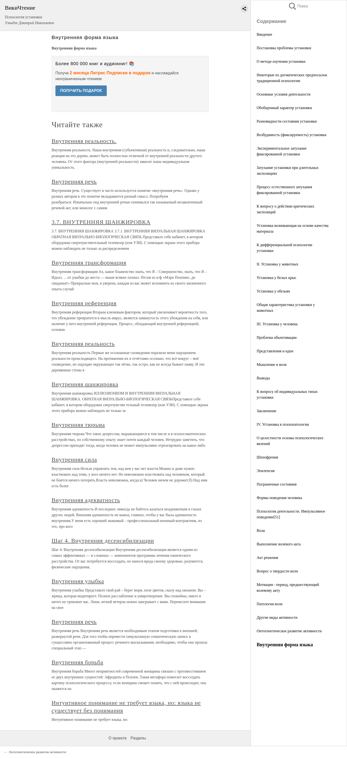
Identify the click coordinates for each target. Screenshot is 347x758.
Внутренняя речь (74, 181)
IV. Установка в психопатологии (283, 424)
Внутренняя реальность (83, 344)
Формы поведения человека (279, 498)
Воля (261, 531)
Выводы (263, 378)
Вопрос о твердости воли (277, 571)
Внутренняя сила (74, 459)
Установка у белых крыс (276, 278)
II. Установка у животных (277, 264)
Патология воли (269, 604)
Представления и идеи (275, 351)
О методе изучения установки (281, 61)
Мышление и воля (272, 364)
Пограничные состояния (277, 484)
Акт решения (267, 558)
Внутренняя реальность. (84, 141)
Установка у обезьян (273, 291)
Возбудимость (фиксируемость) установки (291, 135)
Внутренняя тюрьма (78, 425)
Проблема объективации (277, 337)
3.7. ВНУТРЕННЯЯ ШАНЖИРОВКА (101, 222)
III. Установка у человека (278, 324)
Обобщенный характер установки (284, 108)
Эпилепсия (265, 471)
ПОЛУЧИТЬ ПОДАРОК (81, 91)
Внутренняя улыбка (78, 581)
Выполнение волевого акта (279, 544)
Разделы (138, 738)
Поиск (298, 6)
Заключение (266, 411)
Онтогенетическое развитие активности (289, 631)
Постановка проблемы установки (284, 48)
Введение (264, 34)
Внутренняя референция (84, 303)
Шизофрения (267, 457)
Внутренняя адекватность (86, 500)
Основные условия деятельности (283, 94)
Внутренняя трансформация (89, 262)
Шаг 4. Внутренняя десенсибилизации (103, 540)
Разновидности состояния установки (287, 121)
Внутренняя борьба (77, 662)
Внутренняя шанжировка (85, 384)
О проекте (117, 738)
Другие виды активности (277, 617)
